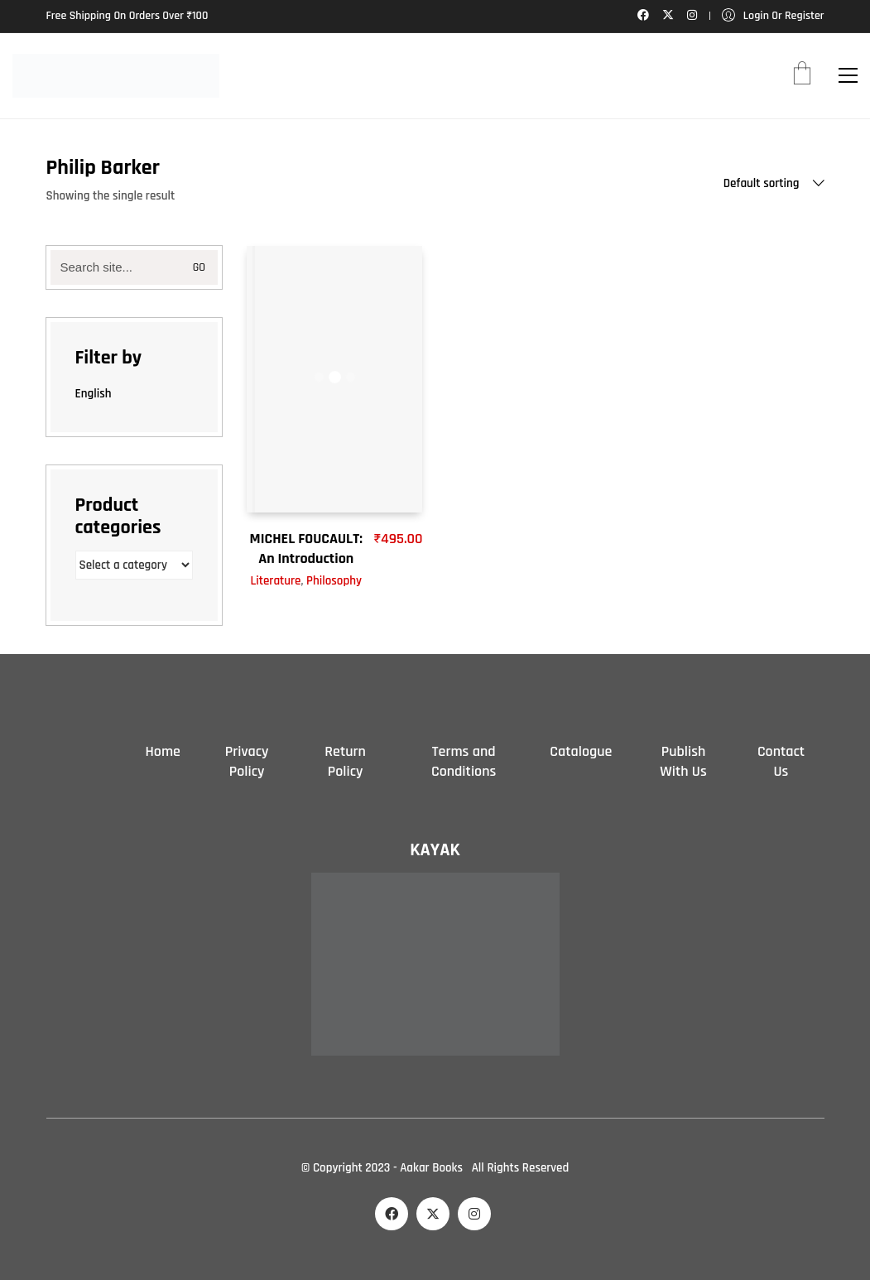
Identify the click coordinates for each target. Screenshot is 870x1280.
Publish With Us (683, 761)
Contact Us (781, 761)
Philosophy (334, 581)
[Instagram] (474, 1213)
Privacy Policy (247, 761)
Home (163, 751)
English (93, 394)
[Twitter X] (432, 1213)
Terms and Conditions (463, 761)
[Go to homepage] (115, 76)
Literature (275, 581)
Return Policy (345, 761)
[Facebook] (391, 1213)
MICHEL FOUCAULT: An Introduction (306, 548)
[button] (848, 75)
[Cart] (802, 75)
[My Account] (773, 16)
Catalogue (581, 751)
